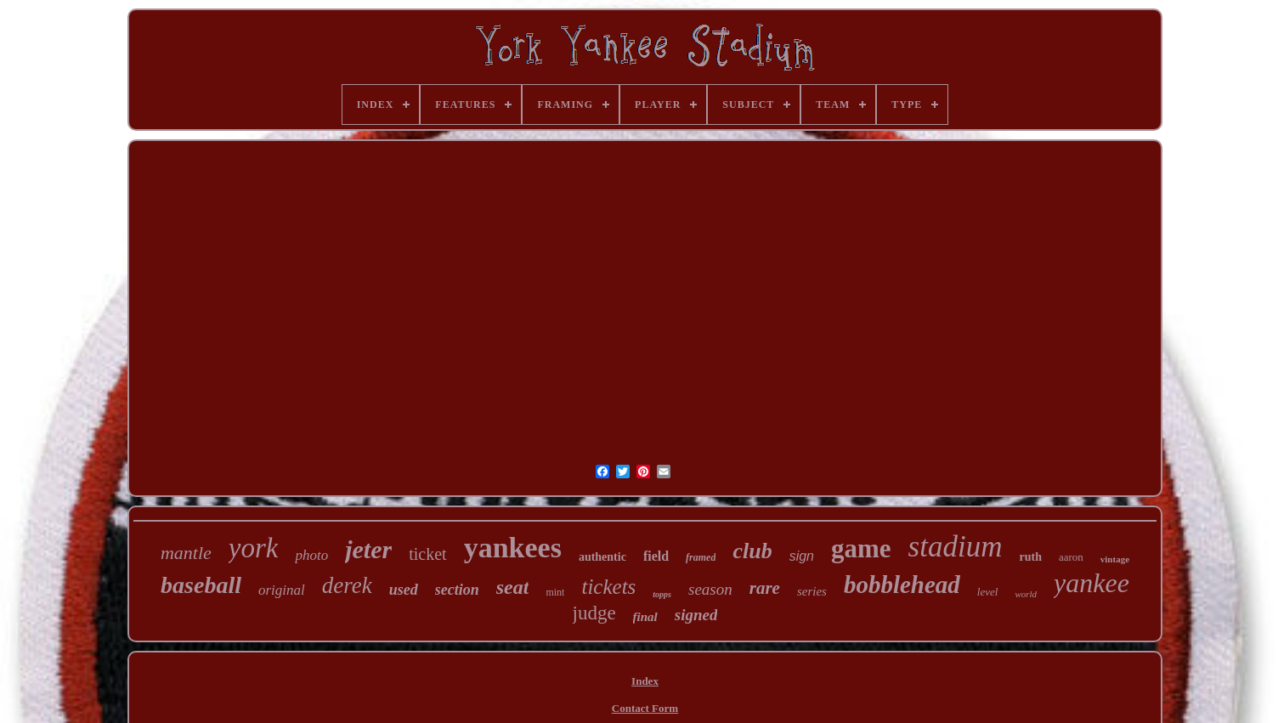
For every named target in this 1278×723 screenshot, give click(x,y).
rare (764, 588)
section (457, 589)
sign (801, 556)
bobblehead (902, 584)
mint (555, 592)
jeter (368, 549)
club (752, 551)
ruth (1030, 557)
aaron (1071, 557)
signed (696, 615)
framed (700, 557)
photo (311, 555)
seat (512, 587)
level (987, 591)
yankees (513, 547)
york (254, 548)
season (710, 589)
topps (662, 594)
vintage (1114, 559)
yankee (1091, 583)
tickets (608, 586)
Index (645, 681)
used (403, 589)
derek (347, 585)
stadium (955, 546)
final (645, 617)
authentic (602, 557)
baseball (201, 585)
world (1026, 594)
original (281, 590)
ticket (427, 554)
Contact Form (645, 708)
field (656, 556)
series (812, 591)
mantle (186, 552)
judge (594, 613)
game (861, 548)
